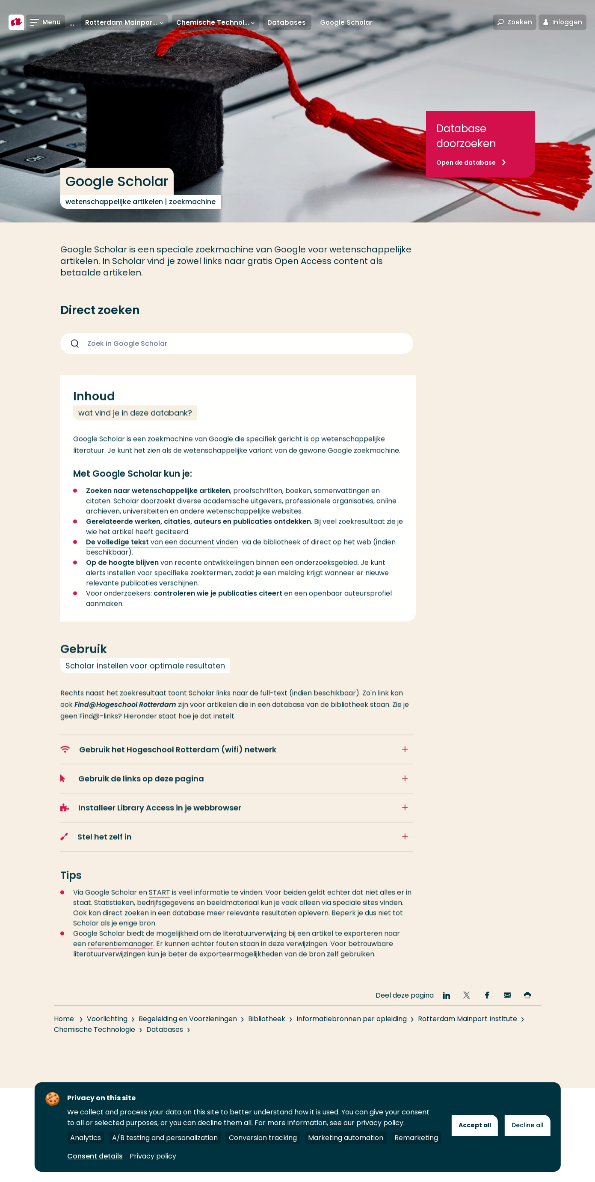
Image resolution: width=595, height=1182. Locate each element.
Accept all (475, 1125)
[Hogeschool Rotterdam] (16, 22)
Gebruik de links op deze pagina (132, 789)
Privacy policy (153, 1156)
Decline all (528, 1125)
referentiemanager (120, 955)
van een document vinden (162, 553)
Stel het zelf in (96, 847)
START (159, 903)
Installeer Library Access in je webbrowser (150, 818)
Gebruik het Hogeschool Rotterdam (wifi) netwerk (168, 760)
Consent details (95, 1156)
